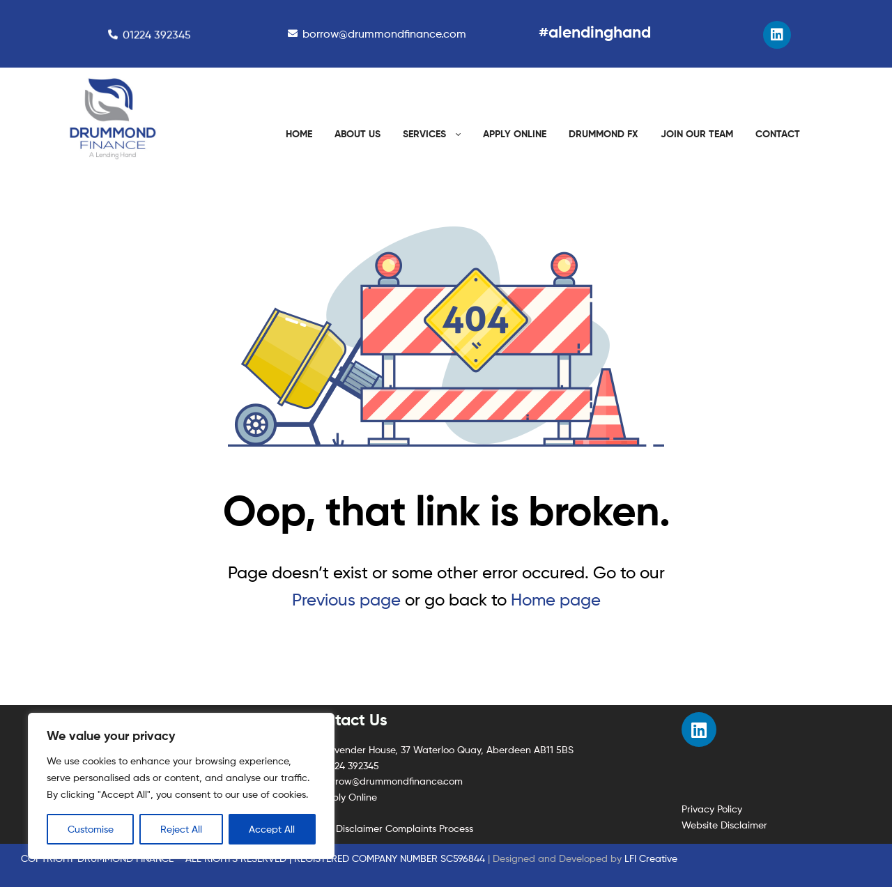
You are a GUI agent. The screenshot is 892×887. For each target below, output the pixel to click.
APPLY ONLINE (514, 134)
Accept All (272, 829)
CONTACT (777, 134)
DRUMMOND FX (603, 134)
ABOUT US (357, 134)
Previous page (346, 599)
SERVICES (424, 134)
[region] (181, 786)
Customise (91, 829)
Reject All (181, 829)
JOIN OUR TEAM (697, 134)
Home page (556, 599)
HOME (299, 134)
